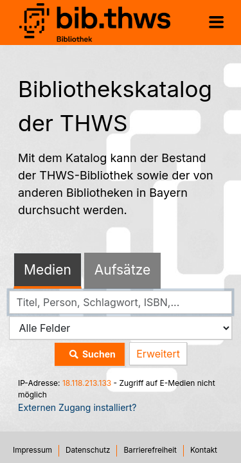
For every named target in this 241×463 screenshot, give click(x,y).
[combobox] (120, 302)
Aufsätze (122, 270)
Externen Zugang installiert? (77, 407)
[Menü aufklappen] (216, 22)
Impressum (32, 450)
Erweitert (158, 353)
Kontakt (203, 450)
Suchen (90, 354)
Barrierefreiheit (150, 450)
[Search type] (120, 328)
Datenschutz (88, 450)
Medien (47, 270)
